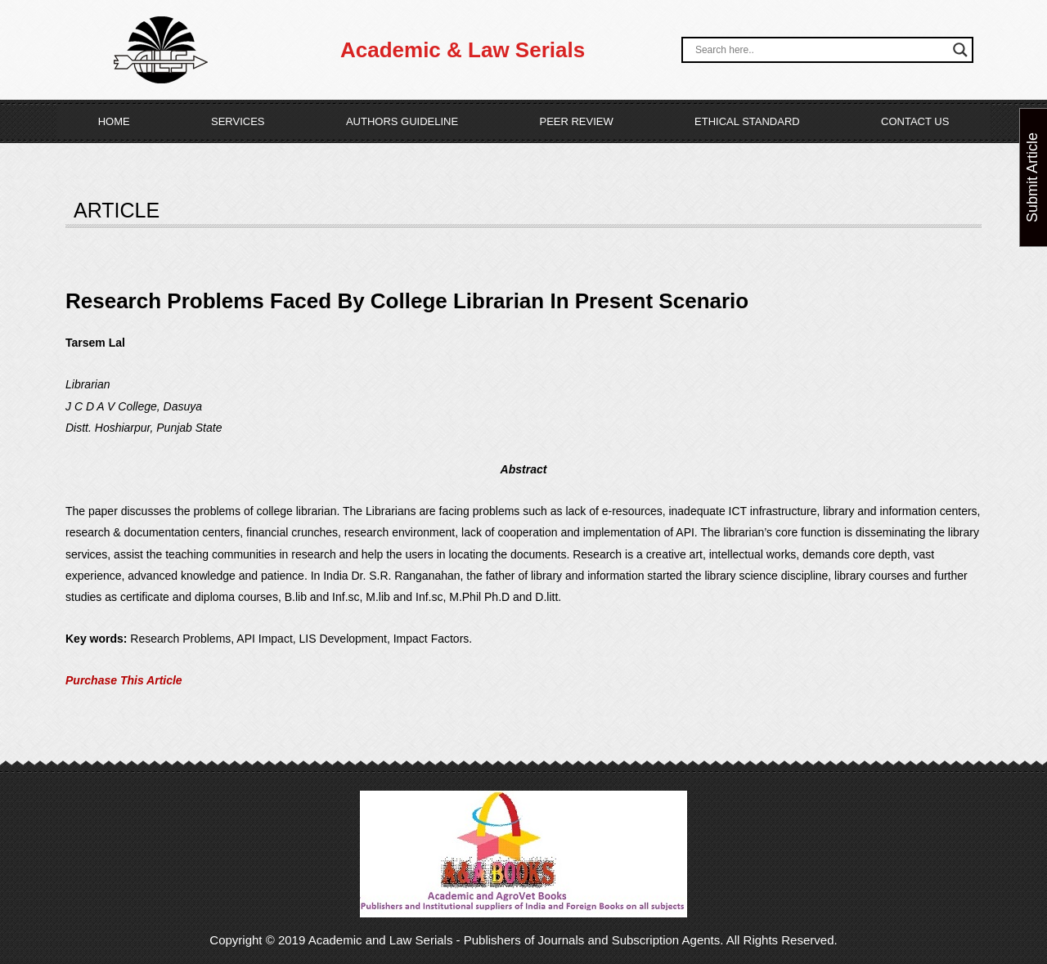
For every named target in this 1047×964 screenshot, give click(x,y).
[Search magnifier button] (960, 49)
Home (114, 121)
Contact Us (915, 121)
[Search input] (820, 49)
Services (238, 121)
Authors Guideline (402, 121)
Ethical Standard (747, 121)
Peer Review (576, 121)
